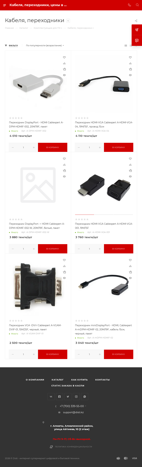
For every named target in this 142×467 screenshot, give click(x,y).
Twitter (67, 395)
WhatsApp (84, 395)
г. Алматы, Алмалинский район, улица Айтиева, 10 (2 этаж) (71, 426)
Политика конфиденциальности (73, 446)
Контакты (102, 378)
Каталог (58, 378)
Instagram (76, 395)
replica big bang (15, 38)
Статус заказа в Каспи (67, 384)
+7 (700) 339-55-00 (72, 405)
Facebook (59, 395)
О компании (35, 378)
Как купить (79, 378)
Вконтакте (51, 395)
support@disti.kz (73, 411)
